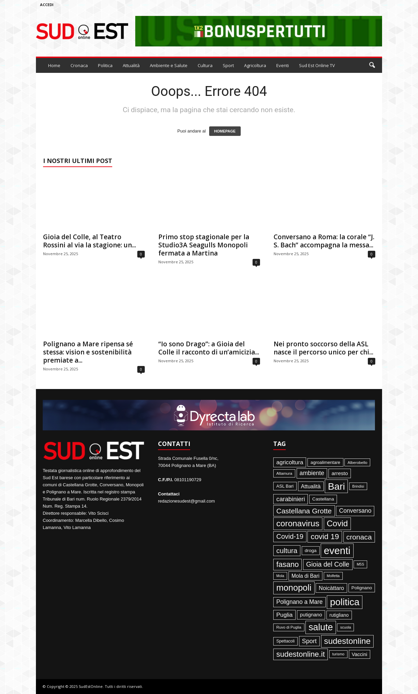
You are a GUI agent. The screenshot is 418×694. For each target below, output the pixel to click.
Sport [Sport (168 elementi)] (309, 641)
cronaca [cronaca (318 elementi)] (359, 537)
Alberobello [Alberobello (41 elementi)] (357, 462)
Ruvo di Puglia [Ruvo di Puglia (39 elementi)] (288, 627)
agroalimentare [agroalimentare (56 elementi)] (325, 462)
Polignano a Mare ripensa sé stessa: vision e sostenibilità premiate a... (88, 352)
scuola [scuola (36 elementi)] (345, 627)
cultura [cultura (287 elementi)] (286, 550)
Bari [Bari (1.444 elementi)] (336, 486)
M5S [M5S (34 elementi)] (360, 564)
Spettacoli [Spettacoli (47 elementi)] (285, 641)
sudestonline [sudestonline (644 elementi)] (347, 641)
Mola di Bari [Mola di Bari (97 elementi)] (306, 576)
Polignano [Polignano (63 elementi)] (362, 587)
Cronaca (79, 65)
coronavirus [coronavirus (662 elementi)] (297, 523)
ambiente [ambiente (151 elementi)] (312, 473)
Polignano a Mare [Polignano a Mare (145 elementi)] (299, 601)
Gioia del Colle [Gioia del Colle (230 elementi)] (328, 564)
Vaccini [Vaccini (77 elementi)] (359, 654)
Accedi (47, 4)
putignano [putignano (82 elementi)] (311, 614)
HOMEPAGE (225, 131)
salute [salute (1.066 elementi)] (320, 627)
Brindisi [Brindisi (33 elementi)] (358, 486)
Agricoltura (255, 65)
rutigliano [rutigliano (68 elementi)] (339, 615)
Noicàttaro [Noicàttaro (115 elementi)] (331, 588)
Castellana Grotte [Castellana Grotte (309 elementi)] (304, 511)
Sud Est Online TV (317, 65)
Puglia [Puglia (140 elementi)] (284, 614)
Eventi (282, 65)
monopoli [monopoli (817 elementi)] (294, 587)
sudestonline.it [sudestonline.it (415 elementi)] (300, 654)
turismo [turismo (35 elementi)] (338, 654)
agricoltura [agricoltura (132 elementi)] (289, 462)
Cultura (205, 65)
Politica (105, 65)
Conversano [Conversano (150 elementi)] (355, 510)
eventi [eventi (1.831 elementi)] (337, 550)
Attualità (131, 65)
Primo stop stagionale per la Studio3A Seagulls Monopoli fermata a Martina (203, 245)
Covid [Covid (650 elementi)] (337, 523)
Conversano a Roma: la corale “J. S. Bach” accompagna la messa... (324, 240)
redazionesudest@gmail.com (186, 501)
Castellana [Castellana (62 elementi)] (323, 499)
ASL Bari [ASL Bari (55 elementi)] (285, 486)
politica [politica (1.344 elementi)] (344, 602)
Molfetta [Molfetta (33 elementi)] (333, 576)
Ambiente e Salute (168, 65)
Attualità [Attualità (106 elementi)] (311, 486)
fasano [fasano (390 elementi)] (287, 564)
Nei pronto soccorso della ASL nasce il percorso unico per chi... (323, 348)
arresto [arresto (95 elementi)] (340, 473)
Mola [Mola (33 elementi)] (280, 576)
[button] (371, 65)
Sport (228, 65)
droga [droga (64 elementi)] (311, 550)
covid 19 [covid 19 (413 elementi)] (325, 536)
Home (54, 65)
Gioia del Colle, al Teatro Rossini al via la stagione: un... (89, 240)
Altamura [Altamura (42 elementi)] (284, 473)
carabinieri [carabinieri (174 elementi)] (290, 499)
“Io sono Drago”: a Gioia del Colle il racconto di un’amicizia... (208, 348)
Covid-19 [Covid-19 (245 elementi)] (289, 536)
